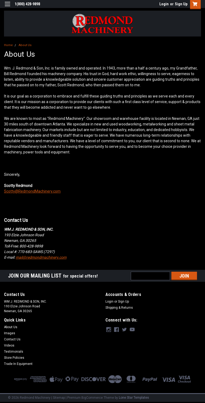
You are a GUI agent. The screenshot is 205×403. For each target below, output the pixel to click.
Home (8, 45)
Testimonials (13, 351)
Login (164, 4)
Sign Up (181, 4)
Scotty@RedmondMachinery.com (32, 191)
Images (9, 333)
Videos (9, 345)
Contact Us (12, 339)
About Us (25, 45)
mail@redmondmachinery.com (41, 257)
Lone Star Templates (134, 398)
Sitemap (59, 398)
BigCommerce (92, 398)
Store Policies (14, 358)
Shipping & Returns (119, 308)
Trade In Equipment (18, 364)
